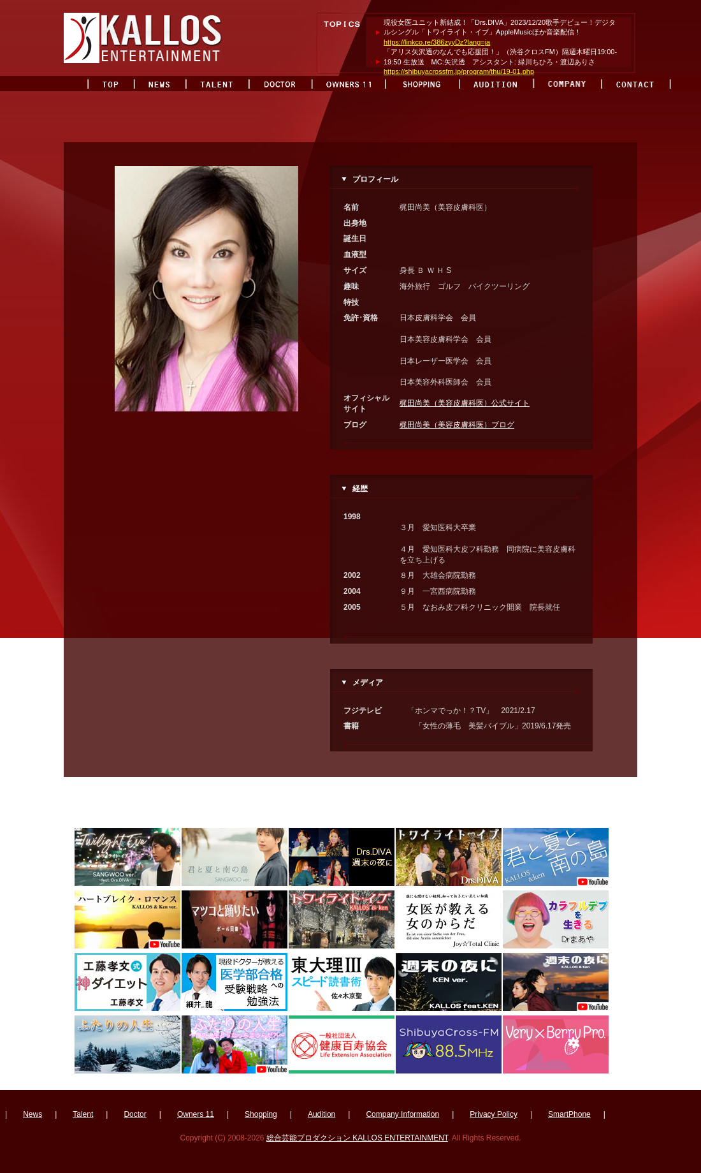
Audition (321, 1114)
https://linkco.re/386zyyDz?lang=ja (437, 42)
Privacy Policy (493, 1114)
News (32, 1114)
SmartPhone (569, 1114)
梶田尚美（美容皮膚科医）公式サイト (465, 403)
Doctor (135, 1114)
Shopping (261, 1114)
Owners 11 (195, 1114)
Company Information (402, 1114)
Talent (83, 1114)
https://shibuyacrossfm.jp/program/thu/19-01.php (459, 71)
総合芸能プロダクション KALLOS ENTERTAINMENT (357, 1137)
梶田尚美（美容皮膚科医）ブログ (457, 424)
